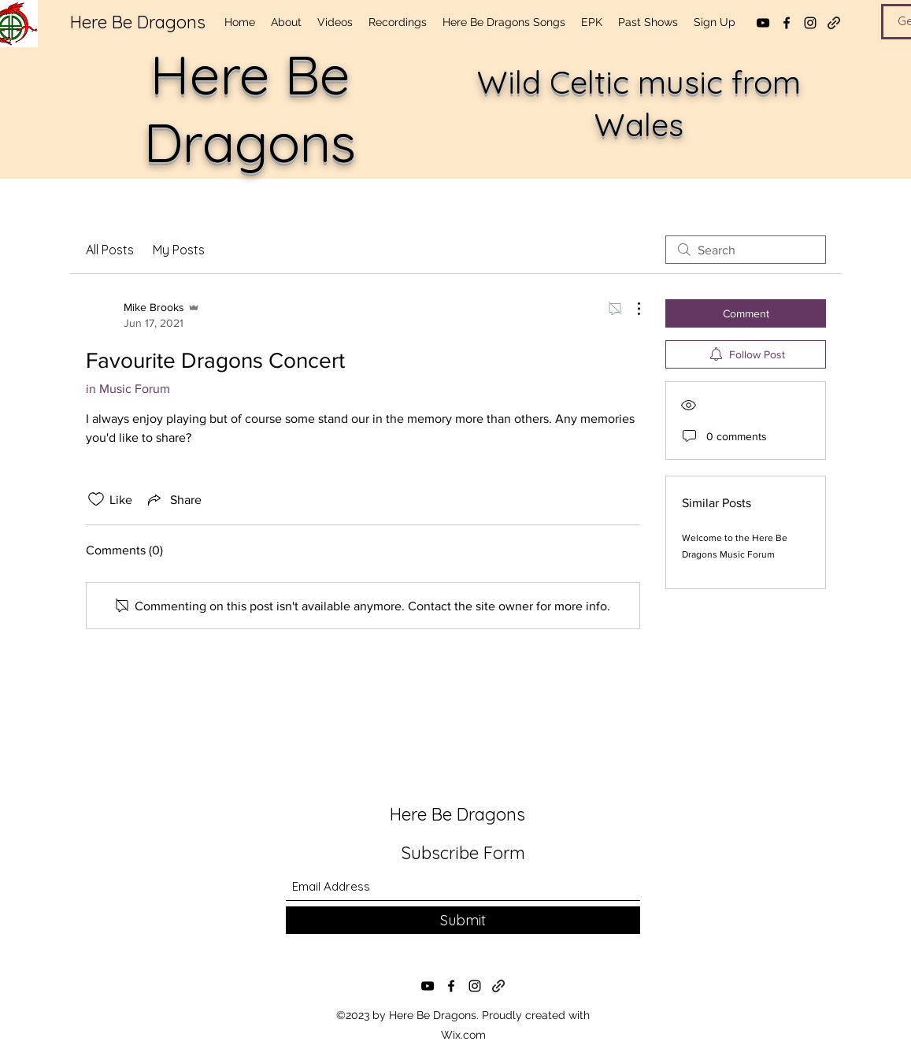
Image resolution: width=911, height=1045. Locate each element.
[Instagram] (810, 23)
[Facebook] (786, 23)
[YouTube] (763, 23)
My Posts (179, 250)
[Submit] (463, 920)
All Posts (110, 250)
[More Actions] (630, 308)
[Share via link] (173, 499)
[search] (745, 249)
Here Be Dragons (138, 22)
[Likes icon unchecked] (96, 499)
